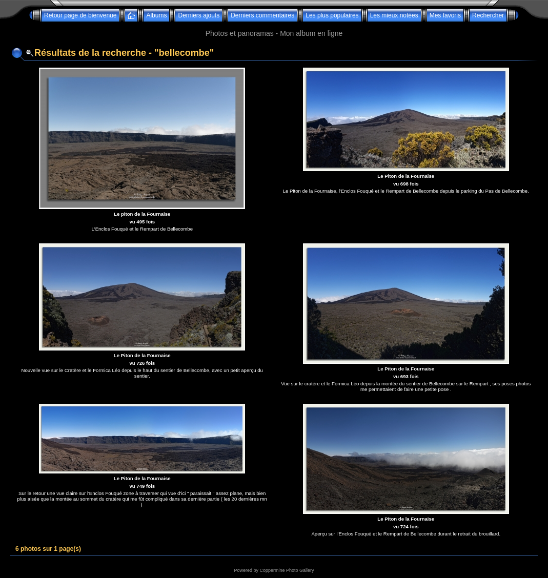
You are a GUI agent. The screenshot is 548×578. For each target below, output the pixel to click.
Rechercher (488, 15)
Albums (156, 15)
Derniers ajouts (198, 15)
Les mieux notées (394, 15)
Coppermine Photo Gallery (286, 570)
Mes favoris (445, 15)
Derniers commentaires (262, 15)
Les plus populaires (332, 15)
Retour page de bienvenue (80, 15)
